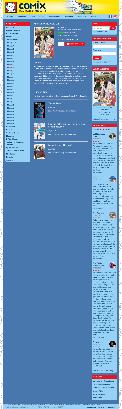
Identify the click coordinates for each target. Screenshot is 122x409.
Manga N (10, 86)
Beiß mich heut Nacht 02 (60, 145)
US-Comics (11, 127)
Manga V (10, 111)
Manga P (10, 92)
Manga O (10, 89)
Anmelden (69, 17)
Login (97, 58)
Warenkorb (82, 17)
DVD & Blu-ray (12, 139)
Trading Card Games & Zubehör (15, 143)
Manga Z (10, 124)
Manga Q (10, 96)
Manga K (10, 77)
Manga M (10, 83)
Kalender (9, 157)
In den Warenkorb (75, 44)
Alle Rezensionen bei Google (103, 371)
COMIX (10, 17)
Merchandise (12, 154)
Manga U (10, 108)
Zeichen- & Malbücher (15, 151)
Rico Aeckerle (98, 213)
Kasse (93, 17)
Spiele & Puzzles (12, 148)
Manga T (10, 105)
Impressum (91, 407)
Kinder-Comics (12, 33)
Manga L (10, 80)
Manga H (10, 68)
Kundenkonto (54, 17)
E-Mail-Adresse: (99, 43)
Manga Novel (12, 40)
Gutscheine (10, 160)
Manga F (10, 61)
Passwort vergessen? (102, 62)
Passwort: (97, 50)
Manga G (10, 64)
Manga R (10, 99)
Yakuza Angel (54, 103)
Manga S (10, 102)
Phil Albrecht (98, 342)
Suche (41, 17)
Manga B (10, 49)
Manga (9, 37)
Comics (10, 27)
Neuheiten (22, 17)
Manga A (10, 46)
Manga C (10, 52)
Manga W (11, 114)
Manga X (10, 117)
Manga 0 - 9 (11, 43)
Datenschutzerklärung (107, 407)
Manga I (10, 71)
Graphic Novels (13, 30)
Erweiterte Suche (100, 32)
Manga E (10, 58)
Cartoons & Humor (13, 133)
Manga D (10, 55)
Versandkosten (76, 30)
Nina (95, 177)
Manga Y (10, 120)
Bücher (10, 130)
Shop (32, 17)
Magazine (10, 136)
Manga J (10, 74)
